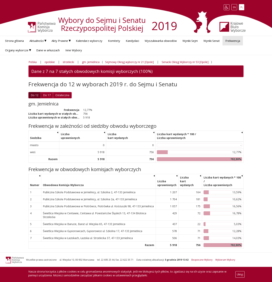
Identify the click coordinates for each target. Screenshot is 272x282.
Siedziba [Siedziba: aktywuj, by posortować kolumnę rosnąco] (35, 138)
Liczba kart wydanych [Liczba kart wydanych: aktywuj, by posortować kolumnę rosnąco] (118, 136)
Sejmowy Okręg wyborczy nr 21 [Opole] (129, 62)
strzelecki (68, 62)
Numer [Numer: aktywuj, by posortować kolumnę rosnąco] (34, 185)
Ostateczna (62, 95)
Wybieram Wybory (225, 259)
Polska (33, 62)
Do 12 (34, 95)
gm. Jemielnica (91, 62)
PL (242, 7)
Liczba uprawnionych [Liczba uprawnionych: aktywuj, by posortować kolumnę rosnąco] (70, 136)
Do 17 (47, 95)
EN (235, 7)
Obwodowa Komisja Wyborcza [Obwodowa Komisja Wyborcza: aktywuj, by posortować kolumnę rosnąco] (63, 185)
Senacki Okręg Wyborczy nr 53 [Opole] (185, 62)
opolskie (50, 62)
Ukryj (240, 274)
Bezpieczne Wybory (201, 259)
